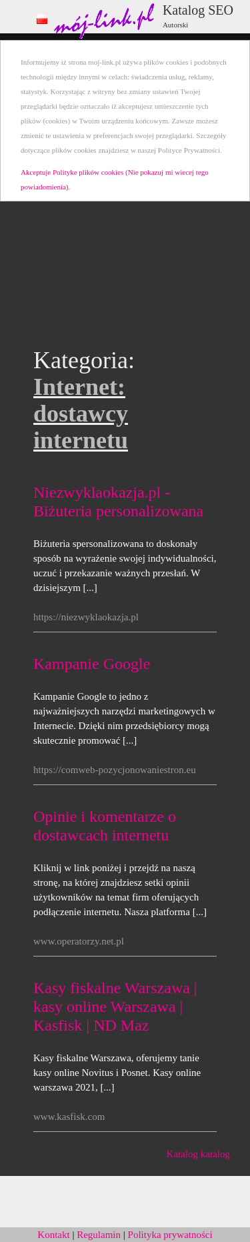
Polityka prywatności (170, 1234)
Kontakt (53, 1234)
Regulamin (99, 1234)
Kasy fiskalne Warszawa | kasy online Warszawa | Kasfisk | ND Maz (115, 1006)
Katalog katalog (198, 1154)
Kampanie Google (91, 663)
